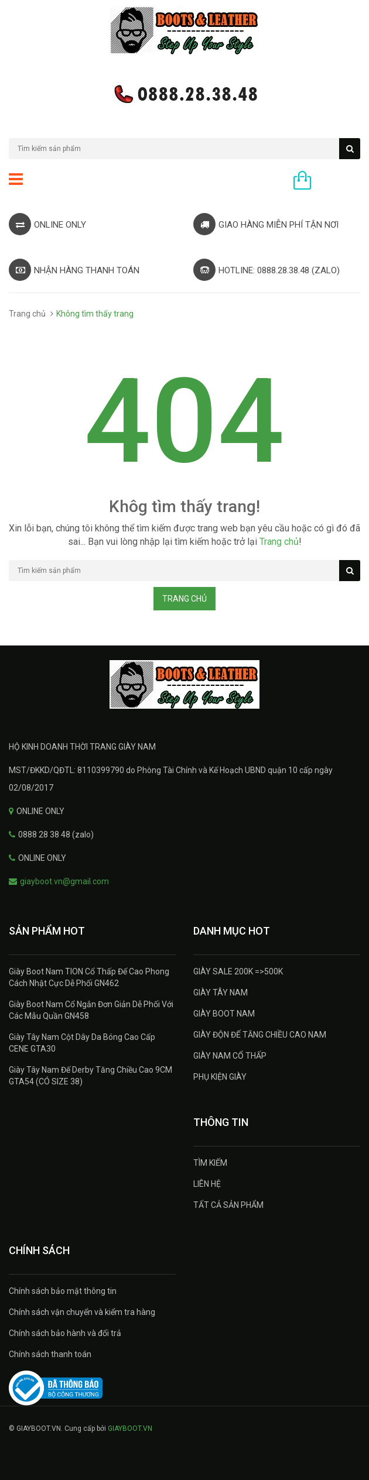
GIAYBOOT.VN (130, 1428)
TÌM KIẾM (210, 1162)
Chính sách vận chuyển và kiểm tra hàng (82, 1312)
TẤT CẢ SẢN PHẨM (228, 1205)
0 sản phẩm (338, 181)
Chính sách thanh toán (50, 1354)
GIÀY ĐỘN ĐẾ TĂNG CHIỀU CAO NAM (259, 1034)
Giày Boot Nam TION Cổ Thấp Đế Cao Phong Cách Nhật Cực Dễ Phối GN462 (89, 977)
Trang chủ (27, 313)
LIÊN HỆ (207, 1184)
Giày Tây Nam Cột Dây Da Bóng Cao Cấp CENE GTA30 (82, 1042)
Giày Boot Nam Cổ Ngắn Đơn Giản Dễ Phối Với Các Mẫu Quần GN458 (91, 1010)
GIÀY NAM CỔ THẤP (229, 1055)
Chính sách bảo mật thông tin (63, 1291)
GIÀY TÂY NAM (220, 992)
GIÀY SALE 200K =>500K (238, 971)
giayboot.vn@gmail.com (64, 881)
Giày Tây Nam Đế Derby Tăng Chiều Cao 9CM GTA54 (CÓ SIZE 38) (90, 1075)
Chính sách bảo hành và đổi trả (65, 1333)
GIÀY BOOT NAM (224, 1013)
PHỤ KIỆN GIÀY (220, 1076)
